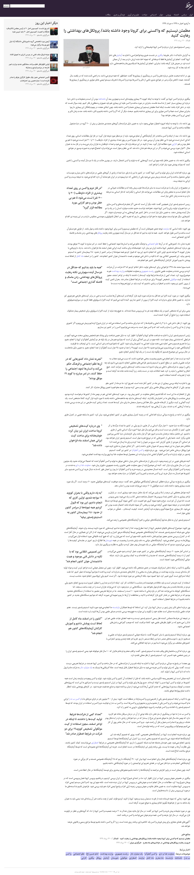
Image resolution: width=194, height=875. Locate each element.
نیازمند (166, 229)
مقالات (108, 15)
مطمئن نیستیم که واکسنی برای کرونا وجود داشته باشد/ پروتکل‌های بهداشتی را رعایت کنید (155, 838)
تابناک (114, 838)
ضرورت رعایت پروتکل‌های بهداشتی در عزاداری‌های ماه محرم (166, 842)
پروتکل (99, 233)
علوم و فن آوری (133, 15)
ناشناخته (101, 99)
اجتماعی (153, 15)
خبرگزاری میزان (134, 842)
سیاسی (184, 15)
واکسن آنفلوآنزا (138, 450)
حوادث (144, 15)
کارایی (174, 144)
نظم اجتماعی (152, 244)
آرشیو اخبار (184, 24)
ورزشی (168, 15)
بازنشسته (116, 607)
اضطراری (95, 743)
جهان (161, 15)
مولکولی (173, 279)
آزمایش (119, 55)
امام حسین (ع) (92, 854)
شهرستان (108, 540)
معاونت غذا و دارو (83, 465)
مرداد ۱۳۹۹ (166, 24)
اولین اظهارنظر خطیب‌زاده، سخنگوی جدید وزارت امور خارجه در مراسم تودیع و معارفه (29, 66)
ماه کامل (80, 256)
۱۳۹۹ (175, 24)
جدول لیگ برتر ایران (79, 872)
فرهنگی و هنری (119, 15)
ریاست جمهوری (147, 271)
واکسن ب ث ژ (75, 699)
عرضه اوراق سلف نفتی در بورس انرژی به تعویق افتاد (29, 54)
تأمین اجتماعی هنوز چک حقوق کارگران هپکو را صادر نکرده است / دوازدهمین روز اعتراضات (29, 79)
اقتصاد (176, 15)
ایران (191, 15)
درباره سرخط (95, 872)
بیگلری (160, 55)
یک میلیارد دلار (86, 668)
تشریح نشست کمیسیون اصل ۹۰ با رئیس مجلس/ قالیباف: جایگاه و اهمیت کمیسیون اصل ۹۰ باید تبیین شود (27, 30)
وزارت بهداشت (118, 271)
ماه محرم (160, 858)
